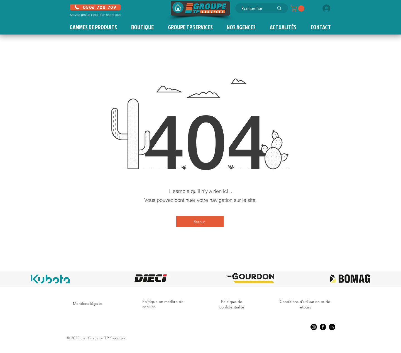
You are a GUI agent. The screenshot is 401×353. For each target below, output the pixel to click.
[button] (298, 8)
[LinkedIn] (332, 327)
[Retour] (200, 221)
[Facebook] (323, 327)
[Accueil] (178, 7)
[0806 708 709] (95, 7)
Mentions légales (87, 303)
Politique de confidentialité (231, 304)
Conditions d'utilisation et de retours (305, 304)
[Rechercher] (253, 8)
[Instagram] (313, 327)
